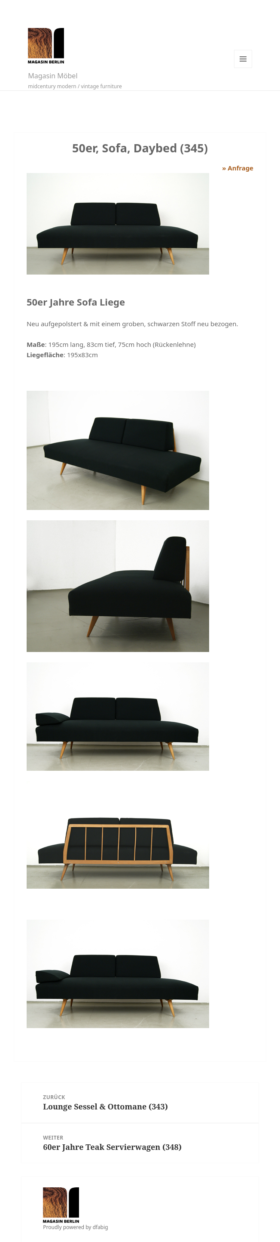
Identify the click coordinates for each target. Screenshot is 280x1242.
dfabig (100, 1227)
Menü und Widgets (243, 59)
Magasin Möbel (52, 75)
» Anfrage (237, 168)
